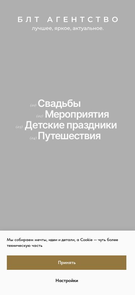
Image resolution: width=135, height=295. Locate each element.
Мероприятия (77, 114)
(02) (39, 115)
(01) (33, 105)
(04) (33, 137)
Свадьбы (59, 103)
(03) (19, 126)
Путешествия (69, 136)
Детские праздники (71, 125)
